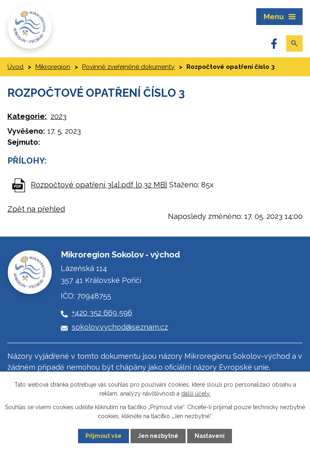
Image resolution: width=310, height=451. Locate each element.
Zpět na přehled (36, 209)
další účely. (196, 393)
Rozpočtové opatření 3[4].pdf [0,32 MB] (99, 184)
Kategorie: (27, 116)
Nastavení (210, 436)
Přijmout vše (103, 436)
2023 (59, 116)
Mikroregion (52, 67)
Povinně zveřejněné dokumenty (128, 67)
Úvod (15, 67)
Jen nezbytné (158, 436)
